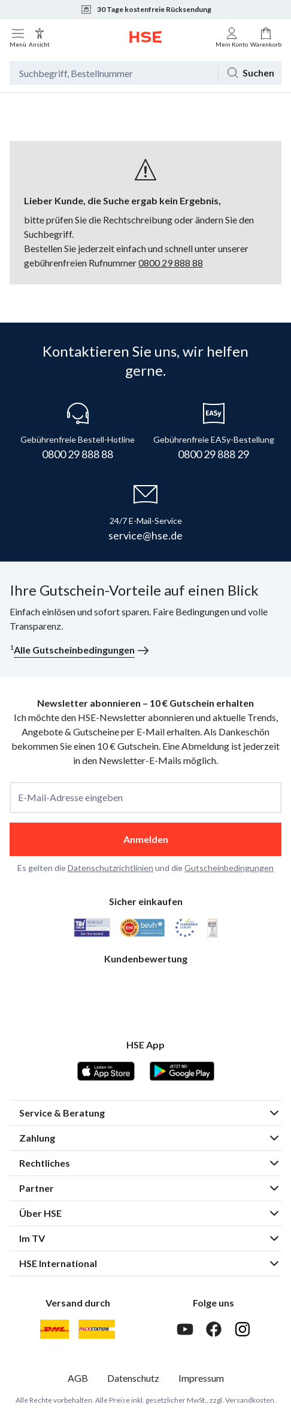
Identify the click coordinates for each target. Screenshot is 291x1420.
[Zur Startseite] (145, 37)
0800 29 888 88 (170, 262)
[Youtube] (185, 1329)
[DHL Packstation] (96, 1329)
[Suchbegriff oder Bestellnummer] (113, 73)
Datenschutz (133, 1378)
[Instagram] (242, 1329)
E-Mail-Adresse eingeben (70, 797)
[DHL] (54, 1329)
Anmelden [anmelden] (145, 839)
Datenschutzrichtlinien (110, 868)
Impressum (201, 1378)
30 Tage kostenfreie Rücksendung (145, 10)
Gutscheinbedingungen (229, 868)
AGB (78, 1378)
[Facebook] (213, 1329)
